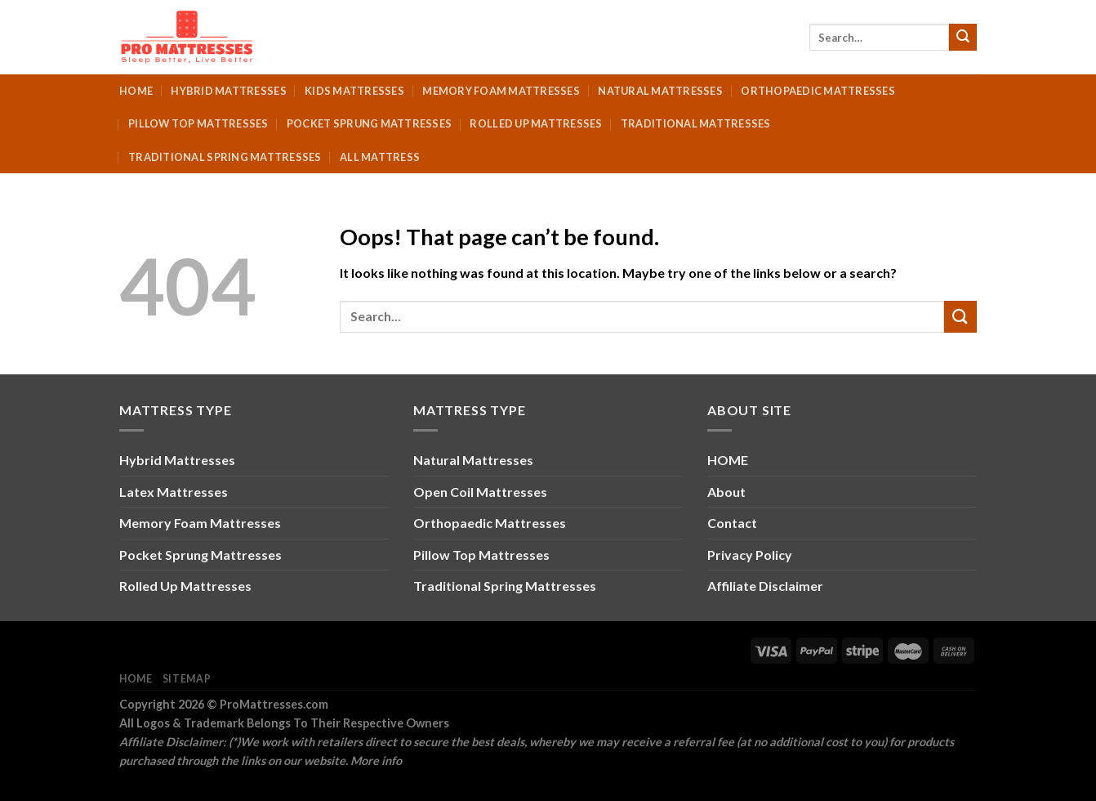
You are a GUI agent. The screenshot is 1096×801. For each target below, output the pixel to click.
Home (136, 90)
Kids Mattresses (354, 90)
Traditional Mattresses (696, 123)
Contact (732, 522)
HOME (727, 460)
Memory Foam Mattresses (501, 90)
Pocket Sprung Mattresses (369, 123)
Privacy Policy (749, 554)
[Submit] (963, 37)
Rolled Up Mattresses (536, 123)
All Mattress (380, 156)
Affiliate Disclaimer (765, 585)
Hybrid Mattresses (228, 90)
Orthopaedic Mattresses (818, 90)
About (726, 491)
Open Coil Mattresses (480, 491)
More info (376, 760)
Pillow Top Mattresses (198, 123)
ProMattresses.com (274, 704)
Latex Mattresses (173, 491)
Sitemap (187, 679)
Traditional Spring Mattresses (224, 156)
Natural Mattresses (660, 90)
